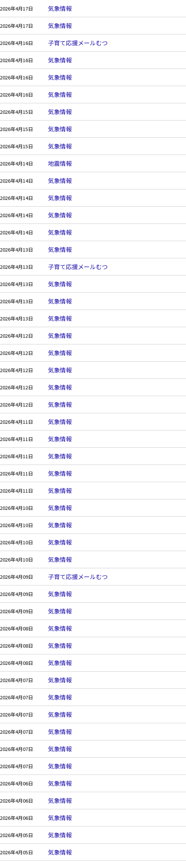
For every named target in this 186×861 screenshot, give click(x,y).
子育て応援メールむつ (78, 42)
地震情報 (60, 163)
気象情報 (60, 8)
